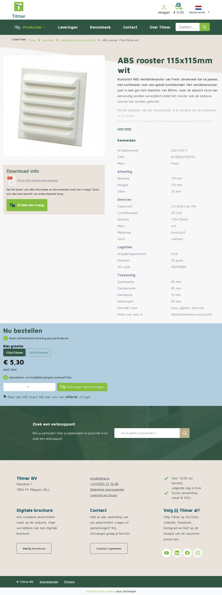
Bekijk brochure (34, 548)
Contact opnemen (108, 548)
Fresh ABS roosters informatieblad (38, 180)
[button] (198, 10)
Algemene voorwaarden (107, 489)
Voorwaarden (49, 581)
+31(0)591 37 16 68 (104, 484)
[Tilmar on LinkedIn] (177, 552)
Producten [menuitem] (34, 27)
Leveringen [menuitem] (68, 27)
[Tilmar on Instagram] (197, 552)
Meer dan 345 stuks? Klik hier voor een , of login (46, 397)
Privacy (69, 581)
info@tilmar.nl (99, 478)
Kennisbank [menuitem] (100, 27)
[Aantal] (29, 387)
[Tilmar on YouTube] (166, 552)
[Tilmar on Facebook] (187, 552)
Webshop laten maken (101, 591)
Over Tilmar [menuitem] (160, 27)
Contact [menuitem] (130, 27)
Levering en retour (103, 495)
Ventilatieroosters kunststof (191, 314)
